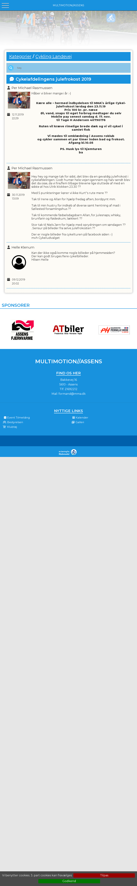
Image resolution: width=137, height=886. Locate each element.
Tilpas (104, 875)
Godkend (69, 881)
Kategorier (20, 56)
